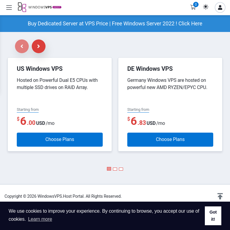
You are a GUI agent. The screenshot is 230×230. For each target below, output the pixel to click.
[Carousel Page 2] (115, 169)
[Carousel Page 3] (121, 169)
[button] (220, 196)
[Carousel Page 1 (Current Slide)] (109, 169)
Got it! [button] (213, 216)
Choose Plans (59, 139)
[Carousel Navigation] (30, 46)
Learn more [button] (40, 219)
